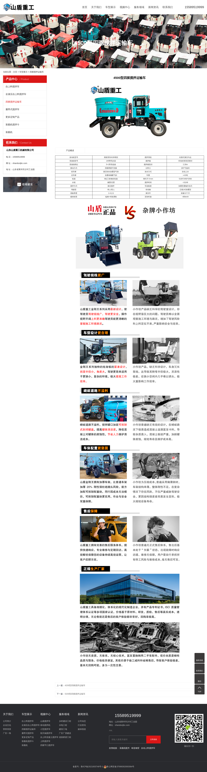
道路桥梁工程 (65, 737)
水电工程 (63, 725)
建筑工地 (63, 729)
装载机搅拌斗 (12, 124)
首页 (84, 7)
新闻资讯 (153, 7)
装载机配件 (125, 748)
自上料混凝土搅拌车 (49, 737)
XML (111, 731)
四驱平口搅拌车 (47, 745)
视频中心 (125, 7)
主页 (15, 72)
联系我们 (167, 7)
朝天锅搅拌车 (46, 733)
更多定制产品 (12, 117)
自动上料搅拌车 (148, 748)
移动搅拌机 (45, 725)
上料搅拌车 (45, 741)
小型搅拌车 (45, 729)
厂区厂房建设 (65, 733)
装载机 (9, 132)
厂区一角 (7, 733)
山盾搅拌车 (45, 721)
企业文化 (7, 725)
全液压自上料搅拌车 (16, 94)
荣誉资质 (7, 729)
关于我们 (96, 7)
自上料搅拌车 (12, 86)
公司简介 (7, 721)
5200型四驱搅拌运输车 (75, 694)
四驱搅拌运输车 (37, 72)
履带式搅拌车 (12, 109)
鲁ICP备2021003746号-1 (92, 766)
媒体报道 (82, 729)
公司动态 (82, 721)
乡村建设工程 (65, 721)
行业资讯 (82, 725)
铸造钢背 (135, 748)
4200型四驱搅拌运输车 (75, 685)
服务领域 (139, 7)
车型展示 (110, 7)
